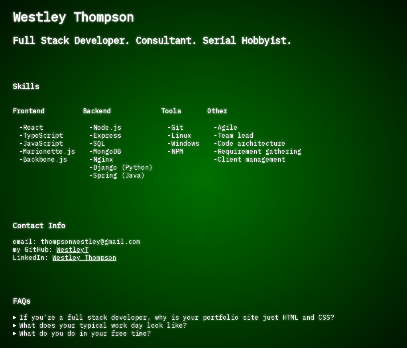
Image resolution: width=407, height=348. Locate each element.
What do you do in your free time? (85, 333)
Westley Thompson (84, 257)
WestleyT (72, 249)
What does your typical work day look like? (103, 325)
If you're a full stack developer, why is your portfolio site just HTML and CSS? (177, 317)
